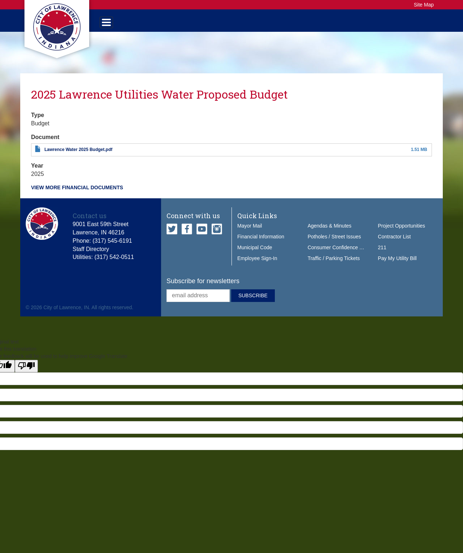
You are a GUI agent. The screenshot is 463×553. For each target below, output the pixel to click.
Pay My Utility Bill (397, 265)
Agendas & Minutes (329, 233)
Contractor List (394, 244)
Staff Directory (91, 256)
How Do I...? (383, 24)
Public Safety (230, 24)
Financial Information (260, 244)
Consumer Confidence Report (341, 255)
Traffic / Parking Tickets (334, 265)
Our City (282, 24)
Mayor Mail (249, 233)
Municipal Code (254, 255)
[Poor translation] (26, 373)
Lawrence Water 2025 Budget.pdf (78, 156)
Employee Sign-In (257, 265)
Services (178, 24)
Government (128, 24)
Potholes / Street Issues (334, 244)
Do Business (331, 24)
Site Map (424, 5)
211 (382, 255)
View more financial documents (77, 195)
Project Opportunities (401, 233)
